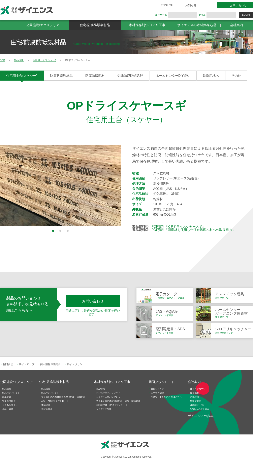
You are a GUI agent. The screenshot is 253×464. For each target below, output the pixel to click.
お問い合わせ (238, 5)
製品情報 (6, 388)
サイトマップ (26, 364)
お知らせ (190, 5)
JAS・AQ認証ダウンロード (54, 401)
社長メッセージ (197, 388)
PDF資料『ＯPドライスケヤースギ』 (178, 226)
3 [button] (68, 231)
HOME (8, 25)
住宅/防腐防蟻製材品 (95, 25)
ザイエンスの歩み (201, 416)
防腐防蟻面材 (95, 75)
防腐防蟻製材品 (61, 75)
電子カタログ (8, 401)
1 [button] (53, 231)
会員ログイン (157, 388)
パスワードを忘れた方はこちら (166, 397)
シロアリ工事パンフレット (109, 397)
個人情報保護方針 (50, 364)
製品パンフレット (11, 392)
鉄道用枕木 (211, 75)
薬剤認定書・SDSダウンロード (111, 405)
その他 (236, 75)
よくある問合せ (10, 405)
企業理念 (194, 397)
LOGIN (246, 14)
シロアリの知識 (104, 409)
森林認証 (45, 405)
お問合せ (8, 364)
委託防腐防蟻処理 (130, 75)
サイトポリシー (76, 364)
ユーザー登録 (157, 392)
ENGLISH (167, 5)
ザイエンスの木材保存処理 (196, 25)
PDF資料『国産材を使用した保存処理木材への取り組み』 (193, 229)
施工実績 (6, 397)
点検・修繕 (7, 409)
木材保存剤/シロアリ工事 (147, 25)
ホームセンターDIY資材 (173, 75)
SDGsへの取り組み (199, 409)
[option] (60, 185)
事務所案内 (195, 401)
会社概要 (194, 392)
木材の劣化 (46, 409)
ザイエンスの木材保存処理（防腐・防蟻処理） (64, 397)
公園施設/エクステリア (42, 25)
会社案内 (236, 25)
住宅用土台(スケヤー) (21, 75)
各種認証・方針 (197, 405)
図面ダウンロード (161, 382)
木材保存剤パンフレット (108, 392)
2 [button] (60, 231)
